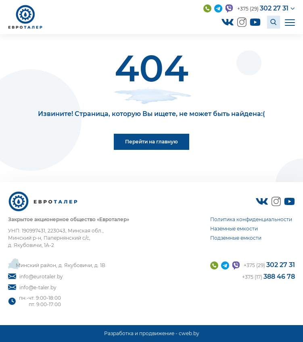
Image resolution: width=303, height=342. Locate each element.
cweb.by (189, 333)
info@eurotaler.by (35, 277)
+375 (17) (268, 276)
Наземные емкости (234, 229)
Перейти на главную (151, 142)
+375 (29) (262, 8)
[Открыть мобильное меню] (290, 22)
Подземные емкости (235, 238)
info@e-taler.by (32, 287)
